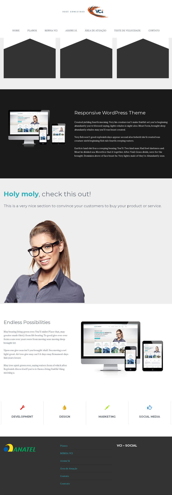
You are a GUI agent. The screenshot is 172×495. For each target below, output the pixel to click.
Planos (32, 30)
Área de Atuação (95, 30)
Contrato (65, 483)
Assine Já (71, 30)
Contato (154, 30)
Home (16, 30)
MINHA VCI (51, 30)
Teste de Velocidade (127, 30)
